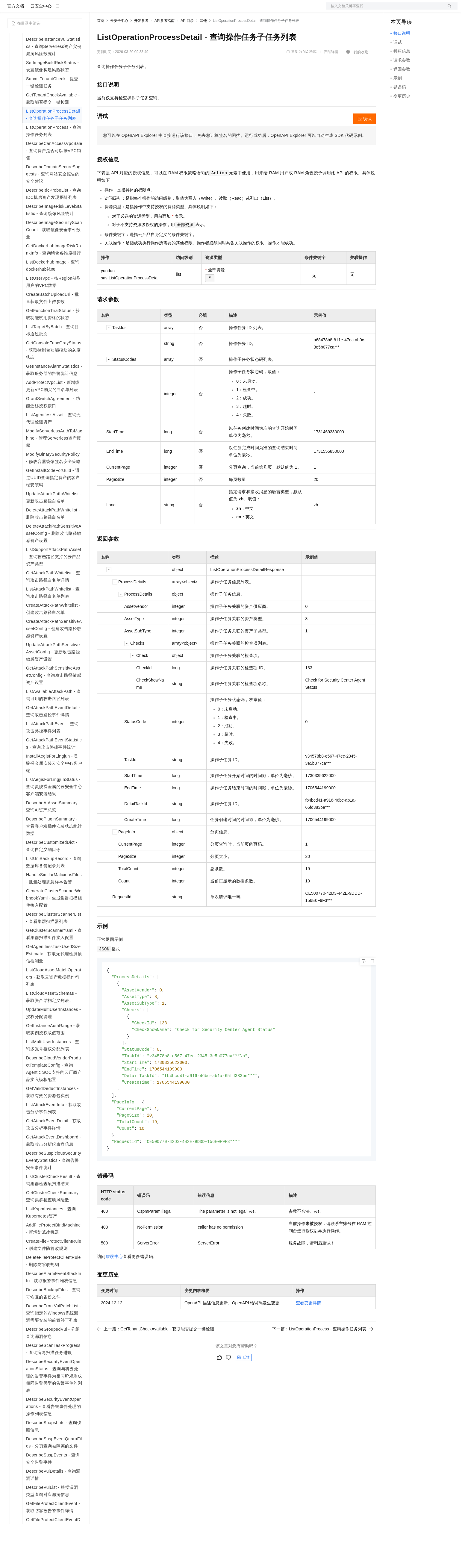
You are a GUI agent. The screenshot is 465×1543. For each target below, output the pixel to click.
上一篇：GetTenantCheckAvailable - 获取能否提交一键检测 (155, 1356)
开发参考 (141, 40)
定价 (129, 9)
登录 (447, 9)
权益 (115, 9)
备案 (397, 9)
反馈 (243, 1385)
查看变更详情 (308, 1330)
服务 (176, 9)
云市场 (146, 9)
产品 (78, 9)
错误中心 (114, 1284)
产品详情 (331, 71)
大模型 (61, 9)
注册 (425, 9)
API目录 (187, 40)
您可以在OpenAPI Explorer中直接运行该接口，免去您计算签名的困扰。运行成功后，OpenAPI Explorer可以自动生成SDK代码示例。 (234, 154)
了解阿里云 (197, 9)
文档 (384, 9)
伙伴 (162, 9)
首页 (100, 40)
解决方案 (96, 9)
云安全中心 (41, 25)
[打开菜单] (9, 9)
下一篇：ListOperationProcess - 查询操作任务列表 (322, 1356)
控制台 (411, 9)
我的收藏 (361, 71)
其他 (203, 40)
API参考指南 (165, 40)
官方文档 (15, 25)
